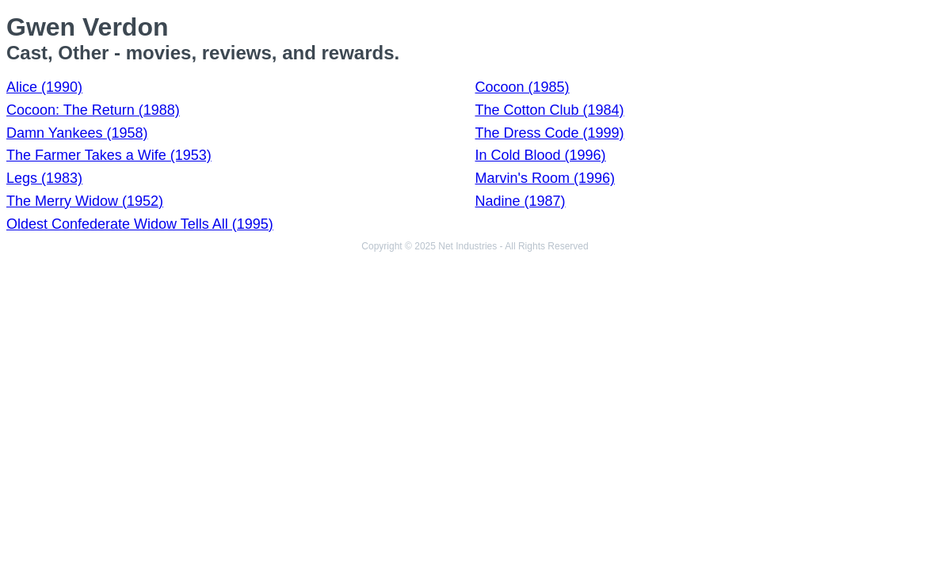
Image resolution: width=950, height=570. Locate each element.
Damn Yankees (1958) (76, 133)
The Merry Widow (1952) (84, 201)
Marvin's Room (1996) (545, 178)
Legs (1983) (44, 178)
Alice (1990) (44, 87)
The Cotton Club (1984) (549, 110)
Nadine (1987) (520, 201)
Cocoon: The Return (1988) (93, 110)
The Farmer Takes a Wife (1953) (109, 155)
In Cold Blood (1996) (540, 155)
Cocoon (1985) (522, 87)
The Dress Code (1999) (549, 133)
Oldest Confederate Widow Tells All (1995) (139, 224)
